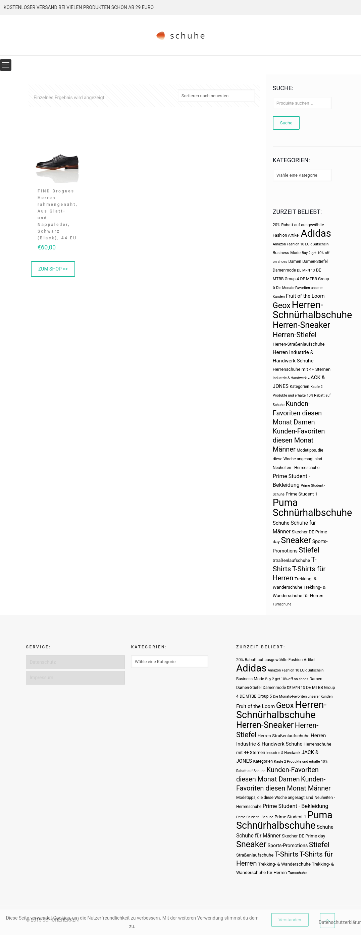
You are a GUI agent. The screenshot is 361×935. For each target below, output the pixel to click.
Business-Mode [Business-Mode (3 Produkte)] (287, 252)
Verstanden (289, 919)
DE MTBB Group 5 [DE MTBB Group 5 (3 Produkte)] (256, 696)
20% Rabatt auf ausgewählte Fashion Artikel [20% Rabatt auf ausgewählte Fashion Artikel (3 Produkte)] (275, 659)
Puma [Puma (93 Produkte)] (285, 502)
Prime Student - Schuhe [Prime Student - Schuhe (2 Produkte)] (254, 817)
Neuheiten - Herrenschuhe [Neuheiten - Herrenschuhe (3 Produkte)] (296, 467)
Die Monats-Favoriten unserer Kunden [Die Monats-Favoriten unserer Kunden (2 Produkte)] (303, 696)
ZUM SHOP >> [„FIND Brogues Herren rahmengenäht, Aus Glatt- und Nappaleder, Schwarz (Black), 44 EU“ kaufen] (53, 269)
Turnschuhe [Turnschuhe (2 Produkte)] (282, 604)
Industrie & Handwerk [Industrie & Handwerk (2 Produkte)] (290, 378)
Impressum (41, 677)
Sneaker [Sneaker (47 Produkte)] (296, 540)
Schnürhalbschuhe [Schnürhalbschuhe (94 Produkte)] (312, 512)
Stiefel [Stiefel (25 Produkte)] (309, 550)
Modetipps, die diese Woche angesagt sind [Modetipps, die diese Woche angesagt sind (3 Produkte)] (274, 797)
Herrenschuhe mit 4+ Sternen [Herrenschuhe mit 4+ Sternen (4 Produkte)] (301, 369)
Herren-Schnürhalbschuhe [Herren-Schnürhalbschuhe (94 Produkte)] (312, 309)
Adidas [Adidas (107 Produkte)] (316, 233)
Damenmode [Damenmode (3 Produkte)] (284, 270)
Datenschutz (43, 662)
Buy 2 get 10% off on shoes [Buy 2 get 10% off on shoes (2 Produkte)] (286, 679)
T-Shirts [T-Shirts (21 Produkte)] (287, 854)
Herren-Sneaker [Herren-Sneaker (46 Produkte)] (301, 325)
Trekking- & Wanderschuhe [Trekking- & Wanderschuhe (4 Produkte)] (284, 864)
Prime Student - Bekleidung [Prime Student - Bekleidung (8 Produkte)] (295, 806)
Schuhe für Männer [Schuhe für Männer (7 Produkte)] (258, 835)
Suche (286, 122)
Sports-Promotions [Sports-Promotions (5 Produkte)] (288, 845)
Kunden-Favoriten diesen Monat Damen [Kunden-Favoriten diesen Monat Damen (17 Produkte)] (297, 413)
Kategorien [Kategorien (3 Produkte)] (299, 386)
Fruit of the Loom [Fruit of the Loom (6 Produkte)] (305, 296)
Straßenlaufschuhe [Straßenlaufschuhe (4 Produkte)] (291, 560)
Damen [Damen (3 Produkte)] (295, 261)
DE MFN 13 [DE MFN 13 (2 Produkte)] (306, 270)
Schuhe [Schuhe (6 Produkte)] (281, 523)
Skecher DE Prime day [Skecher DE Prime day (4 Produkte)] (303, 835)
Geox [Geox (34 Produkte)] (282, 305)
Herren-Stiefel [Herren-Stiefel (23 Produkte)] (295, 335)
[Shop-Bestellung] (216, 96)
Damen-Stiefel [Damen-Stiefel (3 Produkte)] (315, 261)
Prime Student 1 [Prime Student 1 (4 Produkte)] (301, 493)
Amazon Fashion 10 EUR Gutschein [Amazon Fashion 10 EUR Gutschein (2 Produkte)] (300, 244)
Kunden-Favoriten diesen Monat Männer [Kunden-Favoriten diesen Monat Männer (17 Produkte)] (299, 440)
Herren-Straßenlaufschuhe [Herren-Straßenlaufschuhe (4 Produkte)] (299, 344)
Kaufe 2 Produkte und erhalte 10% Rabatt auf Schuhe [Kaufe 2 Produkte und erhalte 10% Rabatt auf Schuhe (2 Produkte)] (302, 396)
